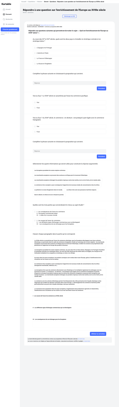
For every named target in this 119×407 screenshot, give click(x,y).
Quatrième (31, 1)
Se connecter (8, 24)
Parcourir (7, 14)
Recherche (8, 19)
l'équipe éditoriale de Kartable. (47, 25)
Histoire (39, 1)
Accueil (6, 9)
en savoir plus (81, 338)
